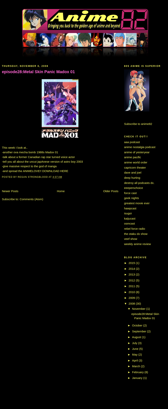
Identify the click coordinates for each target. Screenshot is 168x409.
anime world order (135, 162)
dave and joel (132, 172)
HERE (64, 171)
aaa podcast (132, 142)
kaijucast (129, 218)
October (137, 325)
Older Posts (110, 191)
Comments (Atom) (31, 199)
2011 (132, 286)
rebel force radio (134, 228)
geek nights (131, 198)
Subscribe (130, 123)
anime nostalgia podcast (139, 147)
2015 (132, 263)
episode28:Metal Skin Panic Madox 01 (38, 72)
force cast (130, 193)
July (135, 343)
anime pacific (132, 157)
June (135, 348)
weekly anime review (137, 244)
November (139, 308)
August (137, 337)
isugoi (128, 213)
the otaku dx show (136, 233)
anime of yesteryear (137, 152)
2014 (132, 268)
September (139, 331)
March (136, 366)
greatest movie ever (137, 203)
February (138, 372)
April (135, 360)
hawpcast (130, 208)
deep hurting (132, 177)
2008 (132, 303)
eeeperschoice (133, 187)
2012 (132, 280)
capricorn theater (135, 167)
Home (61, 191)
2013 (132, 274)
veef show (130, 238)
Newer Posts (10, 191)
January (137, 377)
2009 (132, 297)
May (135, 354)
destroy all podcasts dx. (139, 182)
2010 (132, 292)
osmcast (129, 223)
